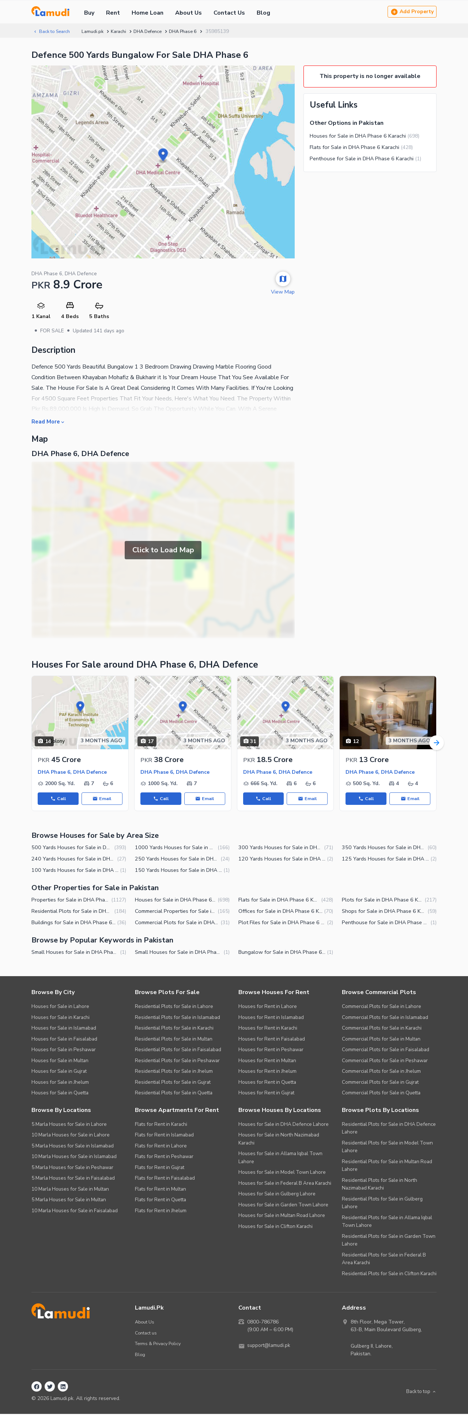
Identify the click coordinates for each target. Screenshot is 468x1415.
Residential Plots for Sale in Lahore (174, 1007)
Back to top (420, 1392)
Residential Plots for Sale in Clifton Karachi (389, 1274)
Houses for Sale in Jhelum (60, 1082)
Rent (113, 13)
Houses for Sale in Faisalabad (64, 1039)
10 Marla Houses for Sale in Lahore (70, 1135)
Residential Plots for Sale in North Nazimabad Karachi (379, 1184)
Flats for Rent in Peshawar (164, 1157)
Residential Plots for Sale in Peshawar (177, 1061)
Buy (89, 13)
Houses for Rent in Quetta (267, 1082)
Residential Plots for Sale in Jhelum (174, 1072)
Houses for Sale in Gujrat (59, 1072)
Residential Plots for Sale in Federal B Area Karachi (384, 1259)
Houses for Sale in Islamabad (63, 1029)
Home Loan (147, 13)
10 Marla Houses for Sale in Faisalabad (74, 1211)
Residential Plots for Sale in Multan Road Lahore (387, 1166)
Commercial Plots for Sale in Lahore (381, 1007)
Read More (49, 421)
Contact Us (229, 13)
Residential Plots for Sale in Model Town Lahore (387, 1147)
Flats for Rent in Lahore (161, 1146)
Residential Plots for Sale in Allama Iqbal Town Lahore (387, 1222)
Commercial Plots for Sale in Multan (381, 1039)
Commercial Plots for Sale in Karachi (382, 1029)
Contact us (146, 1333)
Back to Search (53, 31)
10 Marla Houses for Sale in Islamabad (74, 1157)
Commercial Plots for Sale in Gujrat (380, 1082)
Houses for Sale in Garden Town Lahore (283, 1205)
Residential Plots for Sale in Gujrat (173, 1082)
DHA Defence (155, 31)
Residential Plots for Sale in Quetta (173, 1093)
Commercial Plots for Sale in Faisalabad (385, 1050)
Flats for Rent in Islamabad (164, 1135)
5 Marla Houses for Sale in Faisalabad (73, 1179)
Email (102, 799)
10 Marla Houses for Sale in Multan (70, 1189)
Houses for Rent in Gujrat (266, 1093)
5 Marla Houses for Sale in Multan (68, 1200)
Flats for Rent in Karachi (161, 1124)
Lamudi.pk (97, 31)
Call (58, 799)
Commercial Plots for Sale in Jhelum (381, 1072)
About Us (188, 13)
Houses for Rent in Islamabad (271, 1018)
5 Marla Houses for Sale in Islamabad (72, 1146)
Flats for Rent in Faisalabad (165, 1179)
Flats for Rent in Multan (160, 1189)
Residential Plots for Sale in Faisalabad (178, 1050)
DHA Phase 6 (193, 31)
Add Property (412, 12)
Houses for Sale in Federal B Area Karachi (284, 1183)
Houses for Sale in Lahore (60, 1007)
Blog (263, 13)
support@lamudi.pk (269, 1347)
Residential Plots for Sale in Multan (173, 1039)
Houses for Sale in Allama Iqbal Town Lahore (280, 1158)
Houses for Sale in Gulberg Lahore (277, 1194)
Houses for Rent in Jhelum (267, 1072)
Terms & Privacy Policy (160, 1344)
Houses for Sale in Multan (59, 1061)
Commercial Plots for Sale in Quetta (381, 1093)
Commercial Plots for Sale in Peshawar (385, 1061)
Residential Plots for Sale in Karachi (174, 1029)
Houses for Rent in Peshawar (270, 1050)
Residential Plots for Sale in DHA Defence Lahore (389, 1128)
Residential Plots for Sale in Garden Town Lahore (388, 1240)
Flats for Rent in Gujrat (159, 1168)
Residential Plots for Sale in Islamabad (177, 1018)
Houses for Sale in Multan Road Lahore (281, 1216)
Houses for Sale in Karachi (60, 1018)
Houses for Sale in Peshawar (63, 1050)
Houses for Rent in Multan (267, 1061)
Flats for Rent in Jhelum (160, 1211)
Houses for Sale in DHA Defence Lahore (283, 1124)
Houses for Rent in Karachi (267, 1029)
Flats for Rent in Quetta (160, 1200)
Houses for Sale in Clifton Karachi (275, 1227)
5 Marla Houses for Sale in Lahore (69, 1124)
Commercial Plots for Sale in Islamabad (385, 1018)
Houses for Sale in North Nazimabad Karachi (278, 1139)
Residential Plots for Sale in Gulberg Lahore (382, 1203)
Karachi (123, 31)
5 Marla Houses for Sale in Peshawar (72, 1168)
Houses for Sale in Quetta (59, 1093)
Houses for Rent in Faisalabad (271, 1039)
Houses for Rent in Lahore (267, 1007)
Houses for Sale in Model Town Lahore (282, 1173)
